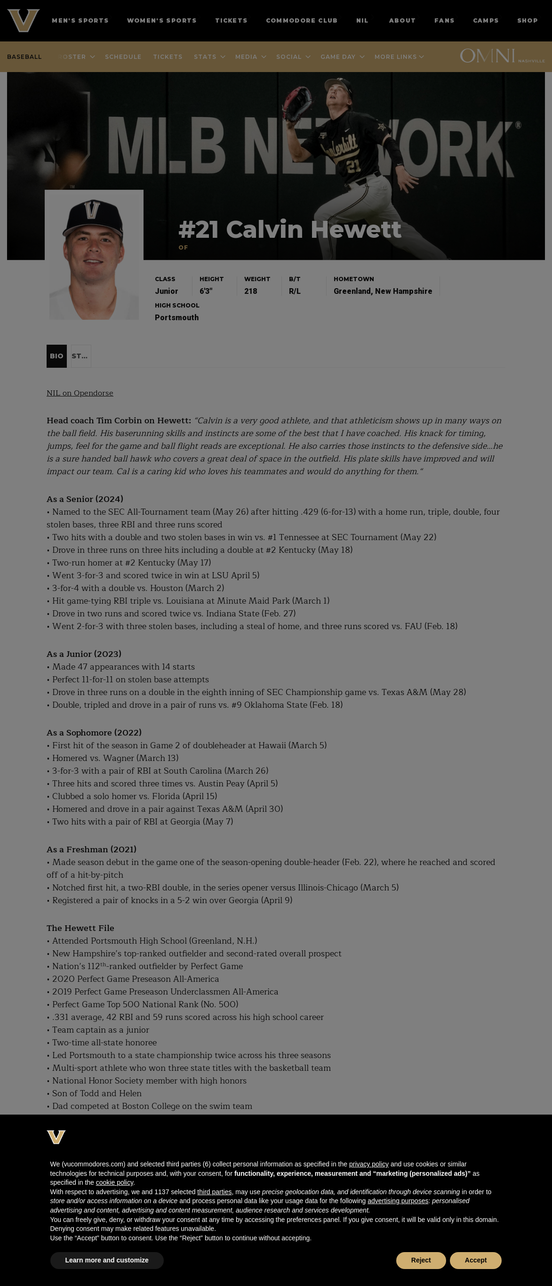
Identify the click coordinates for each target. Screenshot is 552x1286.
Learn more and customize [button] (107, 1260)
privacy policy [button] (369, 1164)
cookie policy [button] (114, 1182)
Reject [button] (421, 1260)
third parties (214, 1192)
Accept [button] (476, 1260)
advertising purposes (398, 1201)
